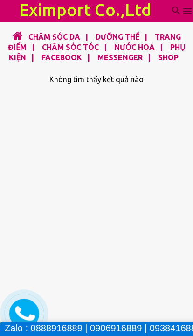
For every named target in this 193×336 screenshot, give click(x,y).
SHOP (168, 57)
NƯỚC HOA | (136, 47)
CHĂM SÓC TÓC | (71, 47)
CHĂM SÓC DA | (56, 37)
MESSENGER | (121, 57)
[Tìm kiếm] (176, 11)
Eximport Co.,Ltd (85, 9)
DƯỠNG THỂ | (118, 37)
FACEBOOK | (63, 57)
